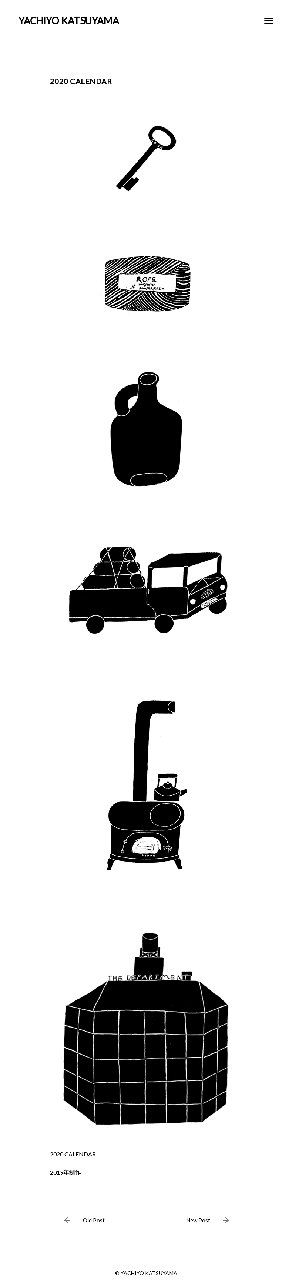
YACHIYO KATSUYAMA (69, 21)
